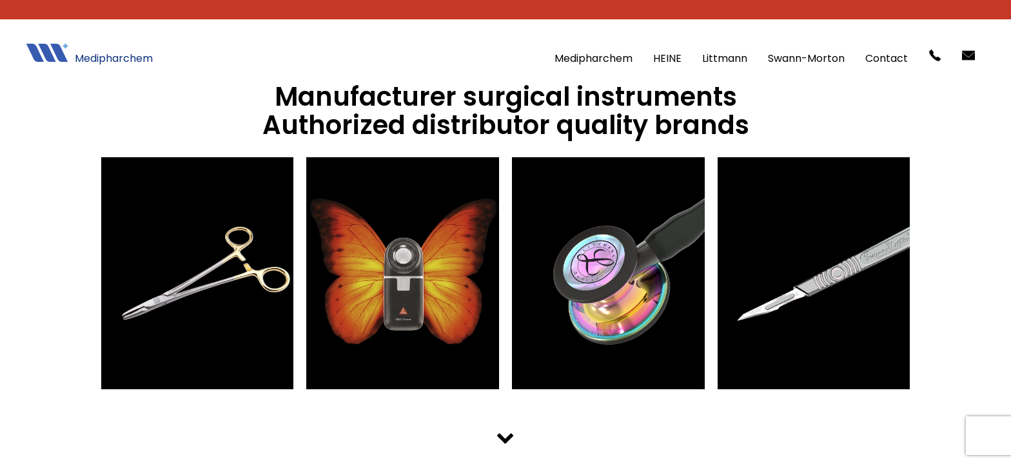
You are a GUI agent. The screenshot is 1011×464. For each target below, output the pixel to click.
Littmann (724, 58)
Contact (886, 58)
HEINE (667, 58)
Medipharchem (594, 58)
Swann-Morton (806, 58)
